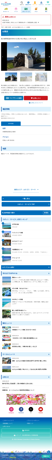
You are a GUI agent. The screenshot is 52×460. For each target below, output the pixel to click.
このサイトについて (8, 420)
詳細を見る (12, 457)
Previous (2, 56)
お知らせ (6, 377)
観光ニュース (7, 323)
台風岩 (28, 27)
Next (49, 56)
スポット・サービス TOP (26, 204)
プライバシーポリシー (33, 420)
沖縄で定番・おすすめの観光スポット (15, 27)
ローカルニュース (9, 354)
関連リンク (30, 423)
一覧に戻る (26, 198)
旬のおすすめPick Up (10, 273)
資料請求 (26, 430)
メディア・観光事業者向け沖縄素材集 (27, 435)
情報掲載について (8, 423)
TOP (2, 27)
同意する (46, 456)
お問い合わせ (6, 426)
